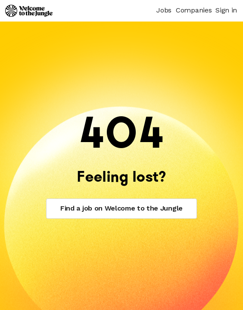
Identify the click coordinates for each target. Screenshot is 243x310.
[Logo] (29, 11)
